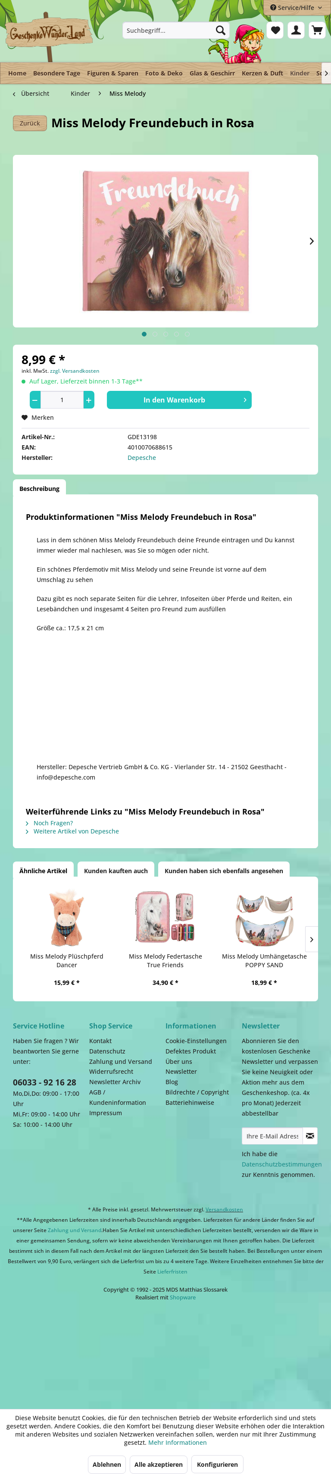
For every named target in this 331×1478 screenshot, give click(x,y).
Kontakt (100, 1041)
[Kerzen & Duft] (262, 73)
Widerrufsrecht (111, 1071)
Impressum (105, 1113)
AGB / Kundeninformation (117, 1097)
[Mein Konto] (296, 30)
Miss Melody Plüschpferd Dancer (66, 960)
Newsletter (181, 1071)
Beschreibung (39, 488)
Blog (172, 1082)
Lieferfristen (172, 1271)
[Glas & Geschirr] (212, 73)
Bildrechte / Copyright (197, 1092)
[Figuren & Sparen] (113, 73)
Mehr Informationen (177, 1442)
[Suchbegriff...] (176, 30)
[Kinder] (300, 71)
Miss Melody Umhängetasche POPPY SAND (264, 960)
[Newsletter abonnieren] (310, 1136)
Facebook (267, 1351)
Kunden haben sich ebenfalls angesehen (224, 871)
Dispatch (79, 1355)
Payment (181, 1350)
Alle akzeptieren (158, 1464)
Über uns (179, 1061)
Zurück (30, 123)
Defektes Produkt (191, 1051)
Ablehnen (107, 1464)
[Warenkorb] (317, 30)
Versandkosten (224, 1209)
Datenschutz (107, 1051)
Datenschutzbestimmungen (282, 1164)
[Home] (17, 73)
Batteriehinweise (190, 1102)
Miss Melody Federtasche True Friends (165, 960)
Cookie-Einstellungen (196, 1041)
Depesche (142, 457)
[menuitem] (176, 30)
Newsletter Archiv (115, 1082)
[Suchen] (221, 30)
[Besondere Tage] (57, 73)
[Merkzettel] (275, 30)
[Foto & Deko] (164, 73)
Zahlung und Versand (120, 1061)
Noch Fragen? (49, 823)
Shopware (183, 1297)
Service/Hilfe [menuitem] (293, 7)
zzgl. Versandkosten (75, 370)
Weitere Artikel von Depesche (72, 831)
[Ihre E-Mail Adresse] (272, 1136)
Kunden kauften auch (116, 871)
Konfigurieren (217, 1464)
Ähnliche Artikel (43, 871)
